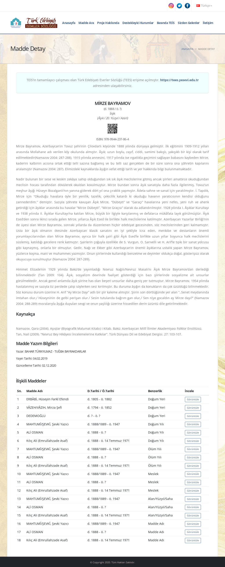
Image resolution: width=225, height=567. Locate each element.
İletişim (208, 23)
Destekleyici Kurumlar (138, 23)
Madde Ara (86, 23)
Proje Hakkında (108, 23)
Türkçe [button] (204, 5)
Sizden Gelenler (189, 23)
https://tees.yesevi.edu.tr (179, 80)
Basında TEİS (166, 23)
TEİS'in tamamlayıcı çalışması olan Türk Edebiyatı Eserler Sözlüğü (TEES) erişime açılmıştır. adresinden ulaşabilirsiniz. (113, 83)
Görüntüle (193, 399)
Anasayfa (68, 23)
